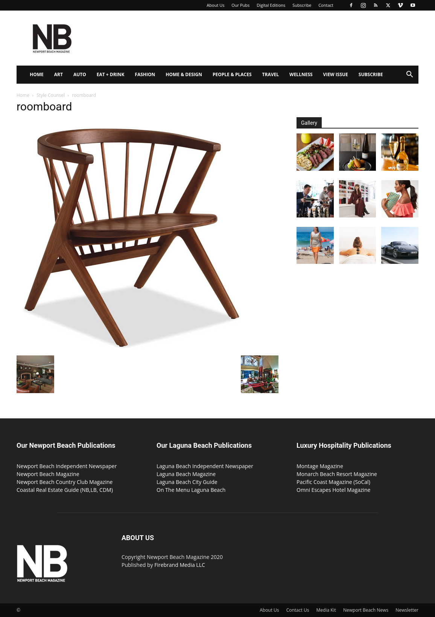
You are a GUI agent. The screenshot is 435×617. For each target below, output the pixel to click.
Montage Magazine (320, 466)
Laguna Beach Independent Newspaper (205, 466)
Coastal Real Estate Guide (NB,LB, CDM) (65, 489)
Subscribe (301, 5)
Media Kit (326, 610)
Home (37, 74)
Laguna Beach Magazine (186, 474)
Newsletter (406, 610)
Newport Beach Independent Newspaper (67, 466)
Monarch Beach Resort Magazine (337, 474)
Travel (270, 74)
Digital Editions (271, 5)
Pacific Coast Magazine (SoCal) (333, 481)
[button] (409, 75)
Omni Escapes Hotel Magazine (333, 489)
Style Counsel (51, 95)
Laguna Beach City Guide (187, 481)
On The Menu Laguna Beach (191, 489)
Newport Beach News (365, 610)
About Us (215, 5)
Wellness (301, 74)
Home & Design (184, 74)
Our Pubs (240, 5)
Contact (325, 5)
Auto (79, 74)
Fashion (145, 74)
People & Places (232, 74)
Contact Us (297, 610)
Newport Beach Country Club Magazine (65, 481)
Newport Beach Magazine (48, 474)
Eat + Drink (111, 74)
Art (58, 74)
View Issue (335, 74)
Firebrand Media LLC (179, 564)
